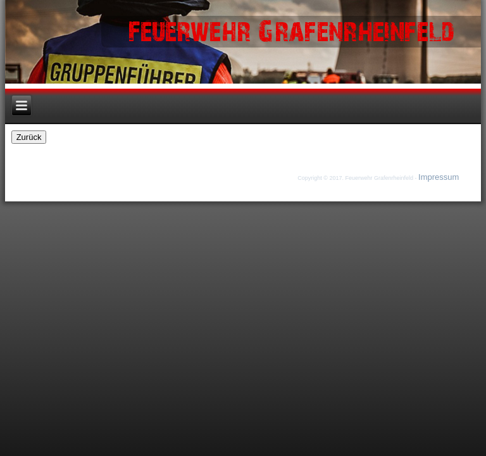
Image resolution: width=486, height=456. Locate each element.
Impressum (438, 177)
